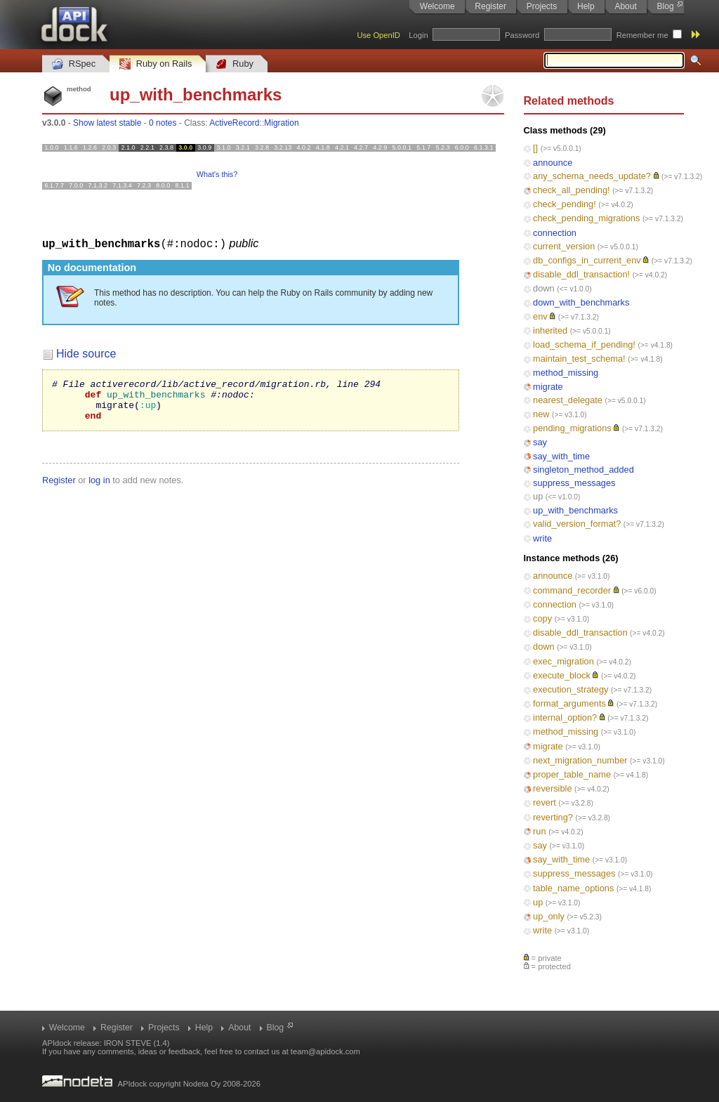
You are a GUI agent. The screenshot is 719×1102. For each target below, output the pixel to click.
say (540, 442)
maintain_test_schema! (579, 358)
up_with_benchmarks (575, 510)
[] (535, 148)
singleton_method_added (583, 469)
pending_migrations (572, 428)
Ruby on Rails (155, 64)
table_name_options (573, 888)
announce (552, 162)
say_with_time (561, 456)
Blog (665, 6)
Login (418, 35)
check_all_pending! (571, 190)
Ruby (234, 64)
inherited (550, 330)
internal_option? (565, 717)
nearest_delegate (567, 400)
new (541, 414)
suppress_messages (574, 483)
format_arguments (569, 703)
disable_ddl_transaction (580, 632)
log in (99, 488)
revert (544, 802)
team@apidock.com (325, 1051)
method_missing (565, 372)
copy (542, 618)
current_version (564, 246)
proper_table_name (572, 774)
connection (554, 233)
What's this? (217, 174)
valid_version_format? (577, 523)
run (539, 831)
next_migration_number (580, 760)
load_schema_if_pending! (584, 344)
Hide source (86, 353)
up (538, 496)
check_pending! (564, 204)
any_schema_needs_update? (592, 176)
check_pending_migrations (586, 218)
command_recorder (572, 590)
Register (490, 6)
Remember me (642, 35)
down (544, 288)
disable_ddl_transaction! (581, 274)
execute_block (562, 675)
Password (522, 35)
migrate (548, 386)
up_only (549, 916)
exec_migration (563, 661)
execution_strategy (570, 689)
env (540, 316)
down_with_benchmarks (581, 302)
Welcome (437, 6)
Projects (542, 6)
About (625, 6)
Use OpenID (378, 35)
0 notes (162, 123)
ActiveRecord (234, 123)
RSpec (73, 64)
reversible (552, 788)
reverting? (553, 817)
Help (586, 6)
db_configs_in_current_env (587, 260)
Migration (281, 123)
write (542, 538)
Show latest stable (107, 123)
